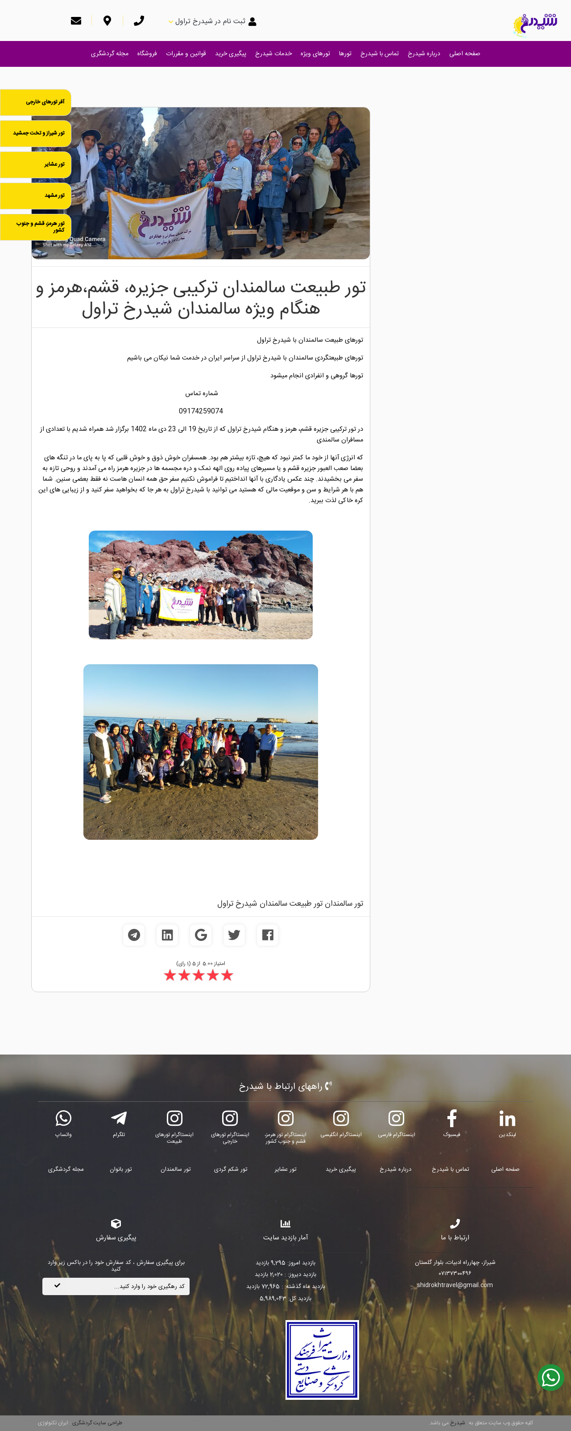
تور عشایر (286, 1169)
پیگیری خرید (230, 54)
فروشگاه (147, 54)
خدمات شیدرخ (273, 54)
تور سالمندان (176, 1169)
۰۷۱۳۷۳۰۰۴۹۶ (455, 1274)
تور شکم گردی (231, 1169)
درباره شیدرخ (424, 54)
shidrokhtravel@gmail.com (455, 1285)
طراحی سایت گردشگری (96, 1423)
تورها (345, 54)
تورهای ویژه (315, 54)
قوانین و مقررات (186, 54)
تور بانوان (121, 1169)
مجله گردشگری (109, 54)
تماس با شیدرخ (379, 54)
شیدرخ (457, 1423)
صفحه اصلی (464, 54)
